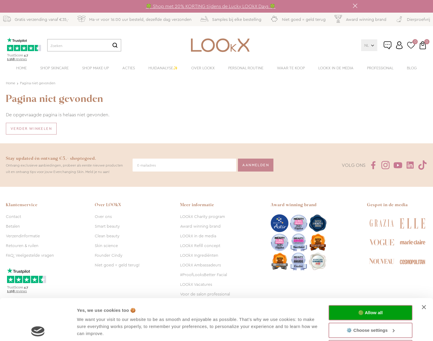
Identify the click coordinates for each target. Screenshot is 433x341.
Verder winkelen (31, 128)
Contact (13, 216)
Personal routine (245, 68)
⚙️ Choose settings (370, 288)
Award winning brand (200, 226)
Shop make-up (95, 68)
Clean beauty (107, 236)
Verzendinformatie (23, 236)
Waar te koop (291, 68)
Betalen (13, 226)
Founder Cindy (108, 255)
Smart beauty (107, 226)
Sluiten (355, 6)
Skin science (106, 245)
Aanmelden (255, 165)
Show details (90, 329)
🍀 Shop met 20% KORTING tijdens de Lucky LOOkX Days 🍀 (210, 6)
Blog (412, 68)
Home (21, 68)
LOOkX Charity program (202, 216)
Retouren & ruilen (22, 245)
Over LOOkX (203, 68)
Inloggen (399, 45)
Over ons (103, 216)
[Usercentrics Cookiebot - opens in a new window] (38, 329)
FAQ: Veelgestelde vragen (30, 255)
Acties (128, 68)
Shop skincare (54, 68)
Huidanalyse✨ (163, 68)
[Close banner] (424, 266)
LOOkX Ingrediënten (199, 255)
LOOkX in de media (335, 68)
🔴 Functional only (370, 306)
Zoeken (115, 45)
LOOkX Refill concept (200, 245)
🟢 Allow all (370, 271)
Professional (380, 68)
